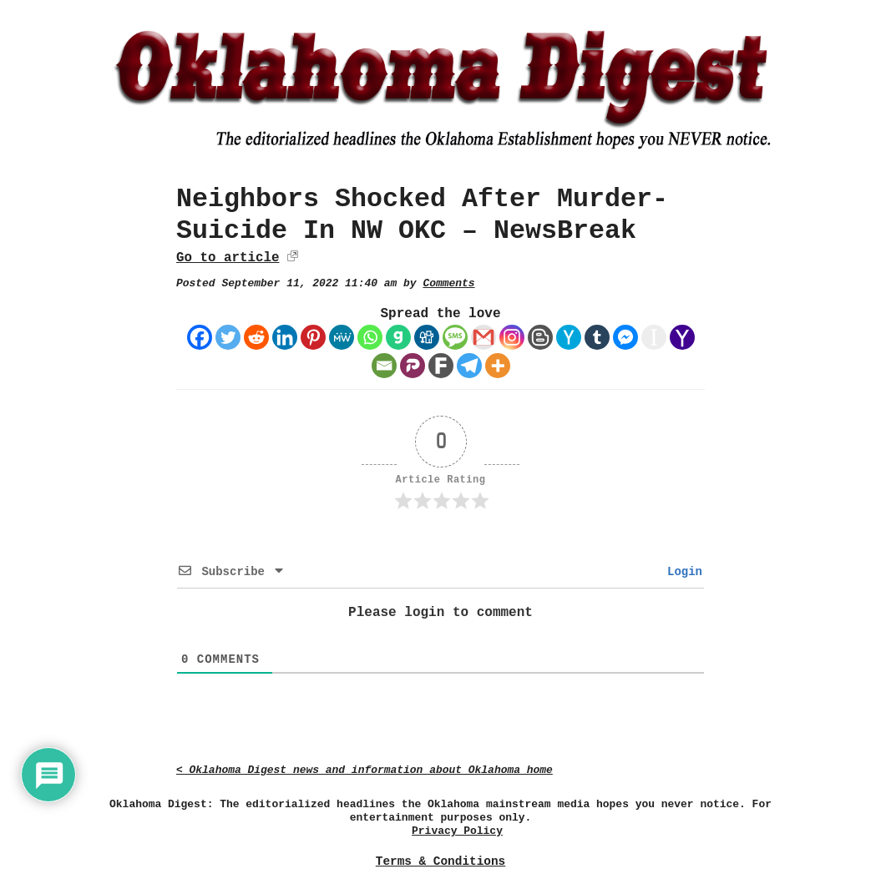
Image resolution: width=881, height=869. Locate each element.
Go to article (227, 257)
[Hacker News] (568, 337)
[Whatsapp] (369, 337)
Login (681, 571)
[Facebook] (199, 337)
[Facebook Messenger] (625, 337)
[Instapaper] (653, 337)
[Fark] (440, 365)
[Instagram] (511, 337)
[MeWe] (341, 337)
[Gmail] (483, 337)
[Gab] (398, 337)
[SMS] (455, 337)
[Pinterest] (313, 337)
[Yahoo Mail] (682, 337)
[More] (497, 365)
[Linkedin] (284, 337)
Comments (448, 283)
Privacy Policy (457, 831)
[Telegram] (469, 365)
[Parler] (412, 365)
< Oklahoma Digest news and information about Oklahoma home (364, 770)
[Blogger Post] (540, 337)
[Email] (384, 365)
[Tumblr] (597, 337)
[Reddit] (256, 337)
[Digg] (426, 337)
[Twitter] (228, 337)
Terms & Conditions (440, 861)
